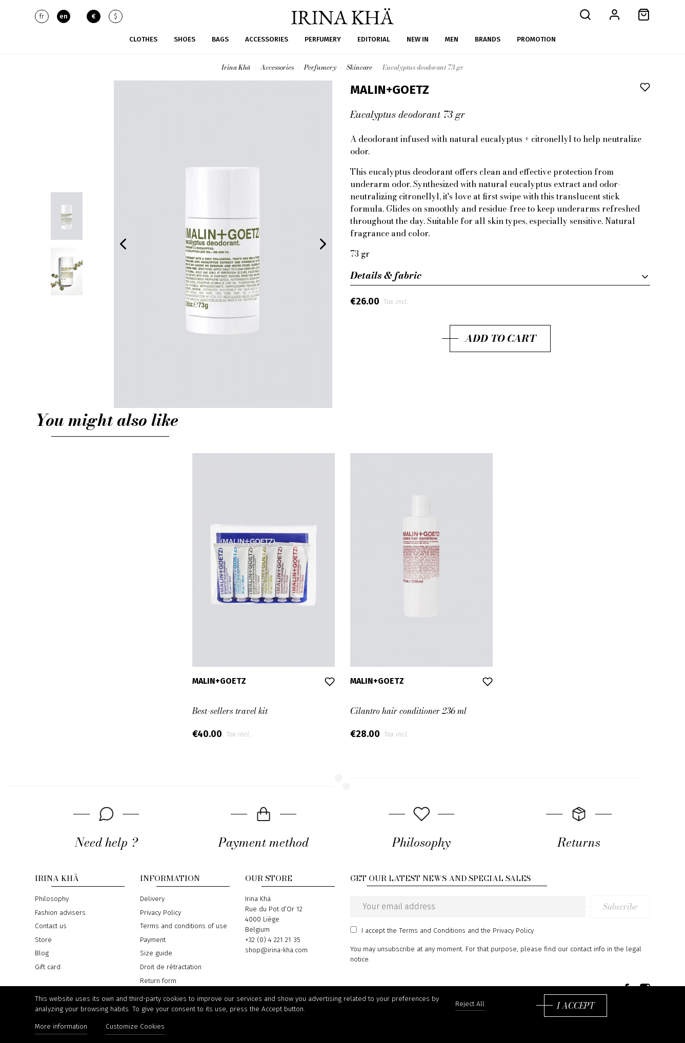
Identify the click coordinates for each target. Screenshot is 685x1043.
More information (61, 1026)
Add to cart (500, 338)
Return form (158, 981)
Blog (42, 953)
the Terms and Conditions (426, 931)
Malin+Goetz (389, 90)
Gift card (48, 967)
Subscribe (620, 907)
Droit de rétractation (171, 967)
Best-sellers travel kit (230, 711)
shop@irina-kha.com (276, 950)
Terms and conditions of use (183, 926)
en (63, 16)
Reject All (470, 1004)
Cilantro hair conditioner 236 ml (408, 711)
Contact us (51, 926)
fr (41, 16)
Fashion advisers (60, 913)
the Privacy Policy (507, 931)
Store (43, 940)
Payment (153, 940)
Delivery (152, 899)
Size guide (156, 953)
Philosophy (52, 899)
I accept (575, 1005)
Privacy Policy (160, 913)
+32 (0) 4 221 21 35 (272, 940)
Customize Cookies (135, 1026)
